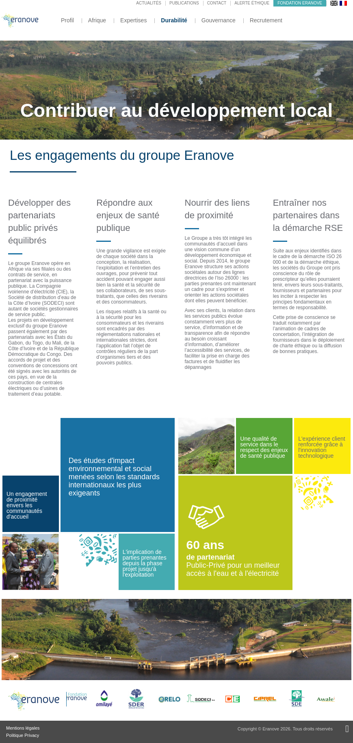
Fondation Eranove (299, 3)
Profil (67, 20)
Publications (184, 3)
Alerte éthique (251, 3)
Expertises (133, 20)
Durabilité (174, 20)
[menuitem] (334, 3)
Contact (217, 3)
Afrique (97, 20)
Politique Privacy (22, 735)
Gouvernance (218, 20)
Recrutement (266, 20)
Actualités (148, 3)
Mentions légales (23, 728)
